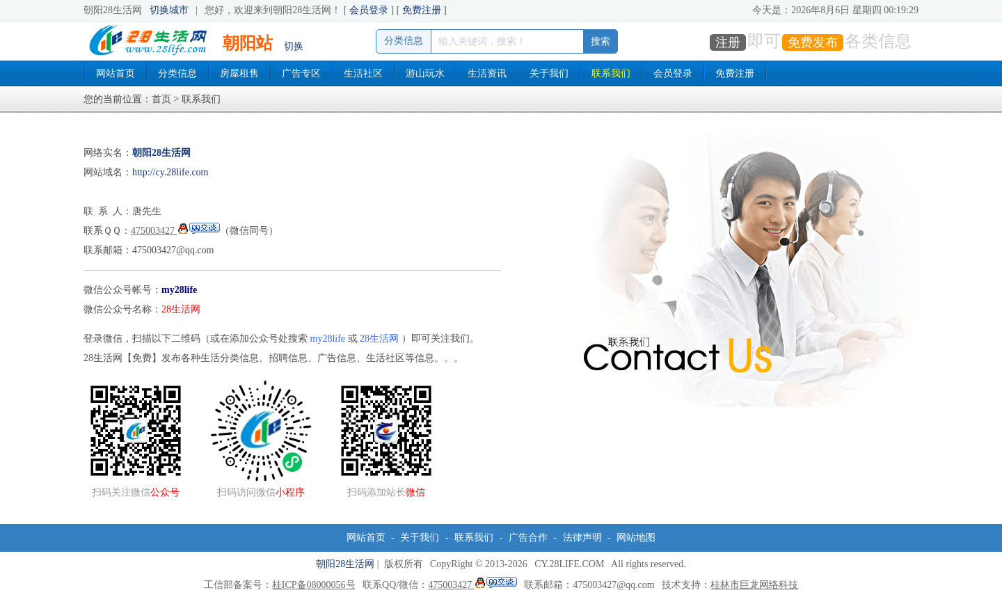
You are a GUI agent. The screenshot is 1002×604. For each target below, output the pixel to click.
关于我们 (549, 73)
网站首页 (115, 73)
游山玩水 (425, 73)
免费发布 (813, 42)
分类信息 (177, 73)
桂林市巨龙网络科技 (754, 585)
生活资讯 (487, 73)
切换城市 (169, 10)
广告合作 (528, 537)
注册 (727, 42)
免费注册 (421, 10)
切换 (293, 46)
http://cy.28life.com (170, 172)
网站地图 (636, 537)
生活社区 (363, 73)
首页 (161, 99)
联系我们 (610, 73)
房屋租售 (239, 73)
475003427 (175, 230)
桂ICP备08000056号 (314, 585)
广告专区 (301, 73)
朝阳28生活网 (345, 564)
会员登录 (368, 10)
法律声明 (582, 537)
